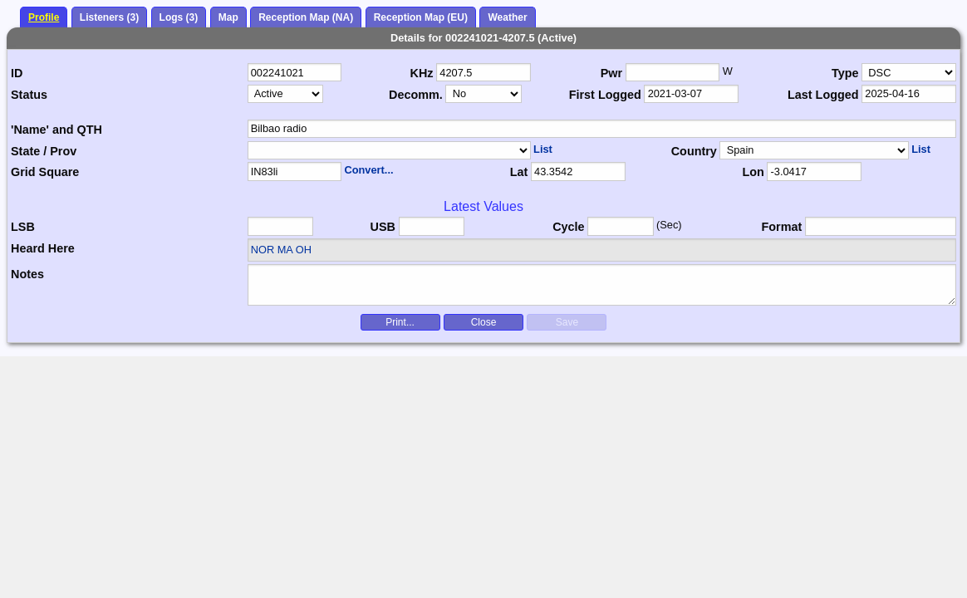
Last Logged (823, 94)
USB (383, 226)
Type (845, 73)
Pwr (611, 73)
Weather (507, 17)
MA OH (294, 249)
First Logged (605, 94)
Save (567, 322)
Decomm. (416, 94)
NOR (262, 249)
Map (228, 17)
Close (484, 322)
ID (16, 73)
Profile (43, 17)
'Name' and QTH (56, 129)
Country (694, 151)
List (542, 149)
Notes (27, 274)
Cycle (568, 226)
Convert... (368, 170)
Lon (752, 172)
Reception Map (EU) (421, 17)
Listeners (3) (109, 17)
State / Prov (43, 151)
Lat (519, 172)
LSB (23, 226)
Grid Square (45, 172)
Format (782, 226)
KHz (422, 73)
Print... (400, 322)
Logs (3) (179, 17)
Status (29, 94)
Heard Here (43, 248)
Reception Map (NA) (305, 17)
